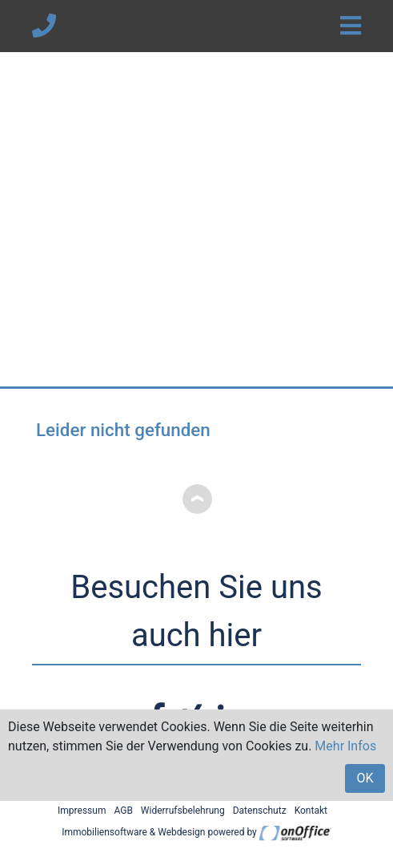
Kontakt (311, 810)
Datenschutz (260, 810)
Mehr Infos (345, 746)
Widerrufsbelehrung (183, 810)
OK (364, 778)
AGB (123, 810)
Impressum (82, 810)
